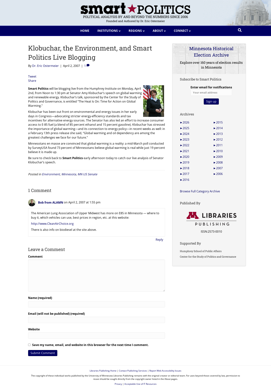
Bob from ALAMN (50, 202)
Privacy (118, 383)
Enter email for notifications (211, 90)
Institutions (107, 31)
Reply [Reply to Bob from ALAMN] (159, 240)
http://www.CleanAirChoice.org (52, 224)
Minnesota (68, 174)
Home (84, 31)
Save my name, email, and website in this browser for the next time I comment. (90, 345)
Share (32, 81)
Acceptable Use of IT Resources (140, 383)
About (158, 31)
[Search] (239, 30)
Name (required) (40, 298)
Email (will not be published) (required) (56, 314)
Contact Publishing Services (133, 370)
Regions (135, 31)
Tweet (32, 76)
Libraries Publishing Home (103, 370)
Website (34, 329)
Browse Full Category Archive (200, 191)
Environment (51, 174)
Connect (181, 31)
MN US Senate (87, 174)
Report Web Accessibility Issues (165, 370)
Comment (35, 256)
